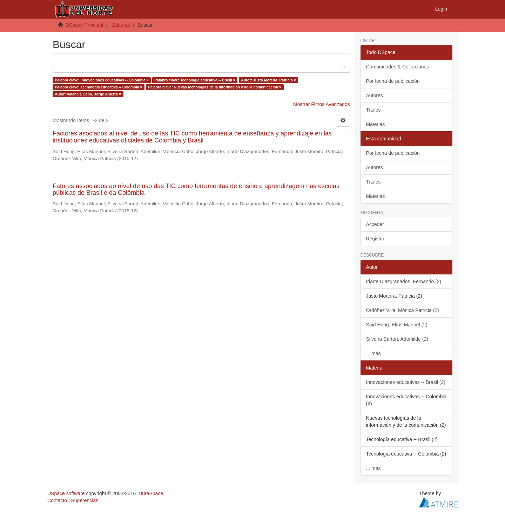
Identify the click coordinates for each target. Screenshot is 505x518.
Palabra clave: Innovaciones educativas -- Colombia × (102, 80)
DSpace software (66, 493)
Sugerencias (84, 500)
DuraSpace (151, 493)
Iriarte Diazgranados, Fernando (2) (404, 281)
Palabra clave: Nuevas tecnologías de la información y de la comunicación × (214, 87)
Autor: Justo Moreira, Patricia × (268, 80)
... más (373, 353)
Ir (343, 66)
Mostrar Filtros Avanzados (321, 104)
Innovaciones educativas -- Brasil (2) (405, 382)
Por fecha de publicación (393, 81)
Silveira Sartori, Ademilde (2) (397, 339)
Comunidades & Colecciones (397, 66)
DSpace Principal (84, 25)
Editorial (121, 25)
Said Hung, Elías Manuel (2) (396, 324)
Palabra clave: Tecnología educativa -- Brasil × (194, 80)
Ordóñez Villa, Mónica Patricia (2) (402, 310)
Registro (375, 238)
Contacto (57, 500)
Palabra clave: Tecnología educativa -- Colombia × (98, 87)
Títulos (373, 110)
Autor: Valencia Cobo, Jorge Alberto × (88, 94)
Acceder (375, 224)
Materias (375, 124)
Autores (374, 95)
